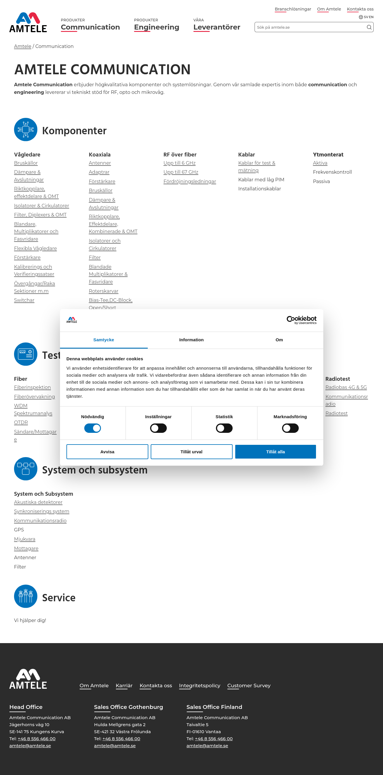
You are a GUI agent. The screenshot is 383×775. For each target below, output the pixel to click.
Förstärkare (27, 257)
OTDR (21, 422)
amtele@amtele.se (30, 745)
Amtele (22, 46)
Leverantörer (217, 24)
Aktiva (320, 163)
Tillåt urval (191, 451)
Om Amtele (329, 9)
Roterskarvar (103, 291)
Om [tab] (279, 339)
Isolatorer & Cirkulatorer (41, 206)
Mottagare (26, 548)
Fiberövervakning (34, 396)
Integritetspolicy (199, 685)
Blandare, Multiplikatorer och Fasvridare (36, 231)
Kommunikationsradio (40, 520)
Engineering (156, 24)
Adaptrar (99, 172)
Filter (95, 257)
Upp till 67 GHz (181, 172)
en (371, 17)
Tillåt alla (275, 451)
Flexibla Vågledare (35, 248)
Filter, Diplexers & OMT (40, 215)
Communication (90, 24)
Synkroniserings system (41, 511)
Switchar (24, 300)
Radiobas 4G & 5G (346, 387)
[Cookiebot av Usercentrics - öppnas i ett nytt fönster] (291, 320)
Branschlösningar (293, 9)
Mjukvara (24, 539)
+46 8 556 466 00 (37, 738)
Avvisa (107, 451)
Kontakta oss (360, 9)
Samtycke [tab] (103, 339)
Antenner (100, 163)
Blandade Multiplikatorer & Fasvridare (108, 274)
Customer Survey (249, 685)
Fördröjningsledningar (190, 181)
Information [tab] (191, 339)
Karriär (124, 685)
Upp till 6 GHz (180, 163)
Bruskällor (26, 163)
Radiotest (336, 413)
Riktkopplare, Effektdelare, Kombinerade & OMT (113, 224)
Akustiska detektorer (38, 502)
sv (366, 17)
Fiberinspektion (32, 387)
